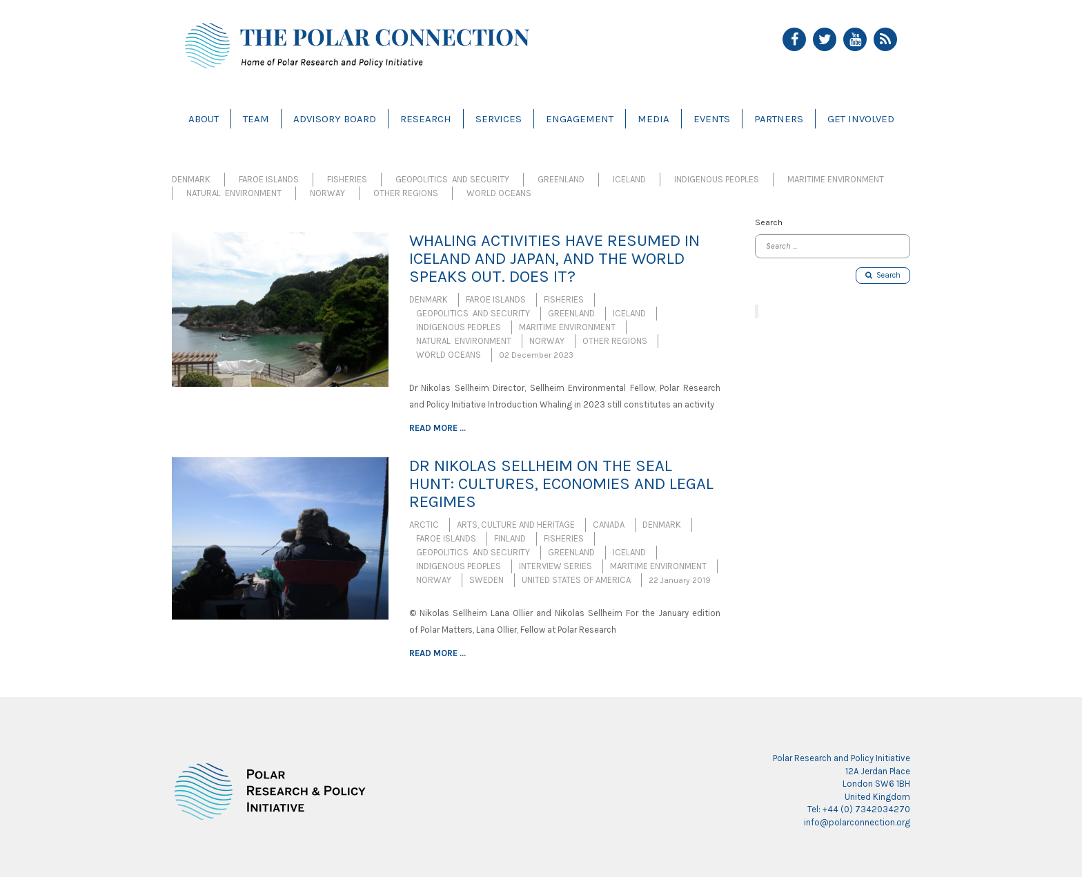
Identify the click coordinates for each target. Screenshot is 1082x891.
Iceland (629, 179)
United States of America (576, 580)
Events (712, 119)
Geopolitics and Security (452, 179)
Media (653, 119)
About (203, 119)
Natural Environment (234, 193)
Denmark (191, 179)
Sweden (486, 580)
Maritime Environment (835, 179)
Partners (778, 119)
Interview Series (555, 566)
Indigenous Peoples (716, 179)
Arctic (424, 524)
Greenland (561, 179)
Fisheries (347, 179)
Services (498, 119)
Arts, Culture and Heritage (516, 524)
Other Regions (405, 193)
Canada (608, 524)
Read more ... (437, 428)
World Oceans (498, 193)
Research (425, 119)
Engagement (579, 119)
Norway (327, 193)
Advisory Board (334, 119)
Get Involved (860, 119)
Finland (510, 538)
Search (883, 275)
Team (256, 119)
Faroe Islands (269, 179)
